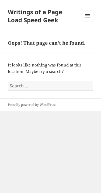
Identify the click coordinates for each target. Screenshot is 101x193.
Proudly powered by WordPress (32, 104)
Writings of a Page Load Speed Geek (35, 16)
